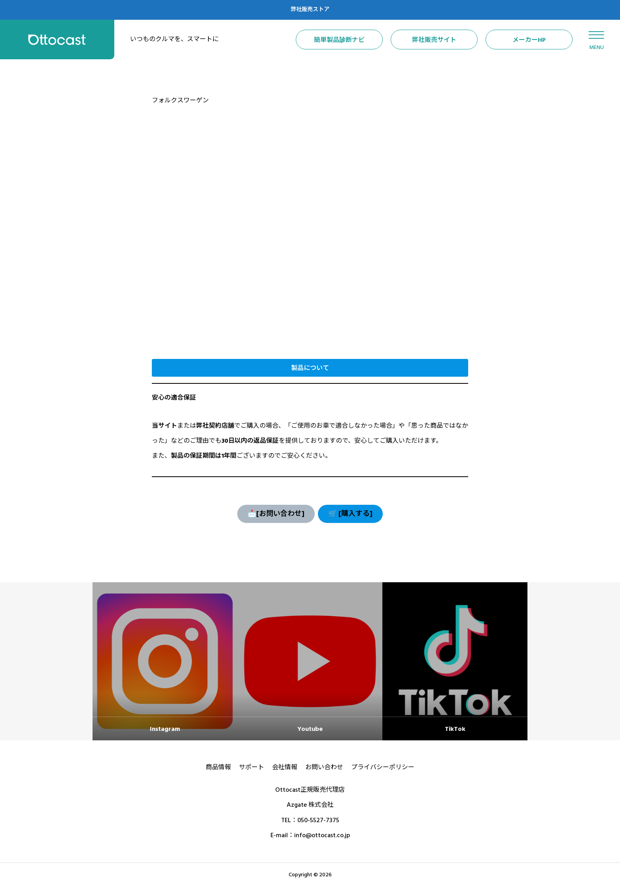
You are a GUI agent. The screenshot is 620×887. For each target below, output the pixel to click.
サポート (251, 767)
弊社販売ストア (310, 9)
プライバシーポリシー (382, 767)
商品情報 (218, 767)
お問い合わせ (324, 767)
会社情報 (284, 767)
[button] (310, 368)
